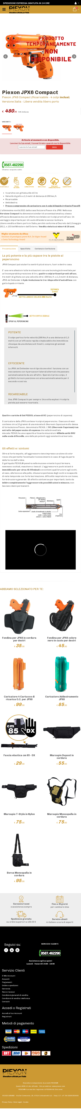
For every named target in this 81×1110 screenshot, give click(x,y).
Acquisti (6, 979)
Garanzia (6, 989)
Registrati (6, 1016)
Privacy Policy (7, 1102)
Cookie (25, 1102)
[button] (75, 9)
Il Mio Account (8, 976)
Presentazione (9, 249)
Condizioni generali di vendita (15, 995)
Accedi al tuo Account (12, 1013)
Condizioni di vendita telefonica (16, 998)
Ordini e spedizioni (10, 985)
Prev (5, 56)
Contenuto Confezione (45, 249)
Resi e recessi (8, 992)
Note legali (18, 1102)
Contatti (6, 1001)
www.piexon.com (58, 1086)
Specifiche (25, 249)
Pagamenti (7, 982)
